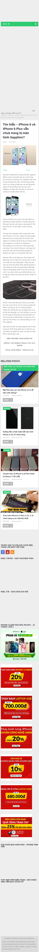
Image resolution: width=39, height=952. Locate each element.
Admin (5, 142)
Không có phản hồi (17, 395)
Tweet (5, 170)
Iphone (11, 115)
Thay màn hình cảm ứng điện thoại (24, 938)
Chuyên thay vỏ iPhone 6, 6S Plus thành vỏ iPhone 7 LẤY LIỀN (19, 475)
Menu (5, 24)
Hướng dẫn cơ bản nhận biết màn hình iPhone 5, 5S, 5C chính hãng (18, 433)
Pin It (28, 170)
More (8, 400)
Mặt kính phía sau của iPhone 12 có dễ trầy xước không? (18, 391)
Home (5, 115)
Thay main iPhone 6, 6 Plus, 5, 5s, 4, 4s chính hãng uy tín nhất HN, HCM (18, 517)
